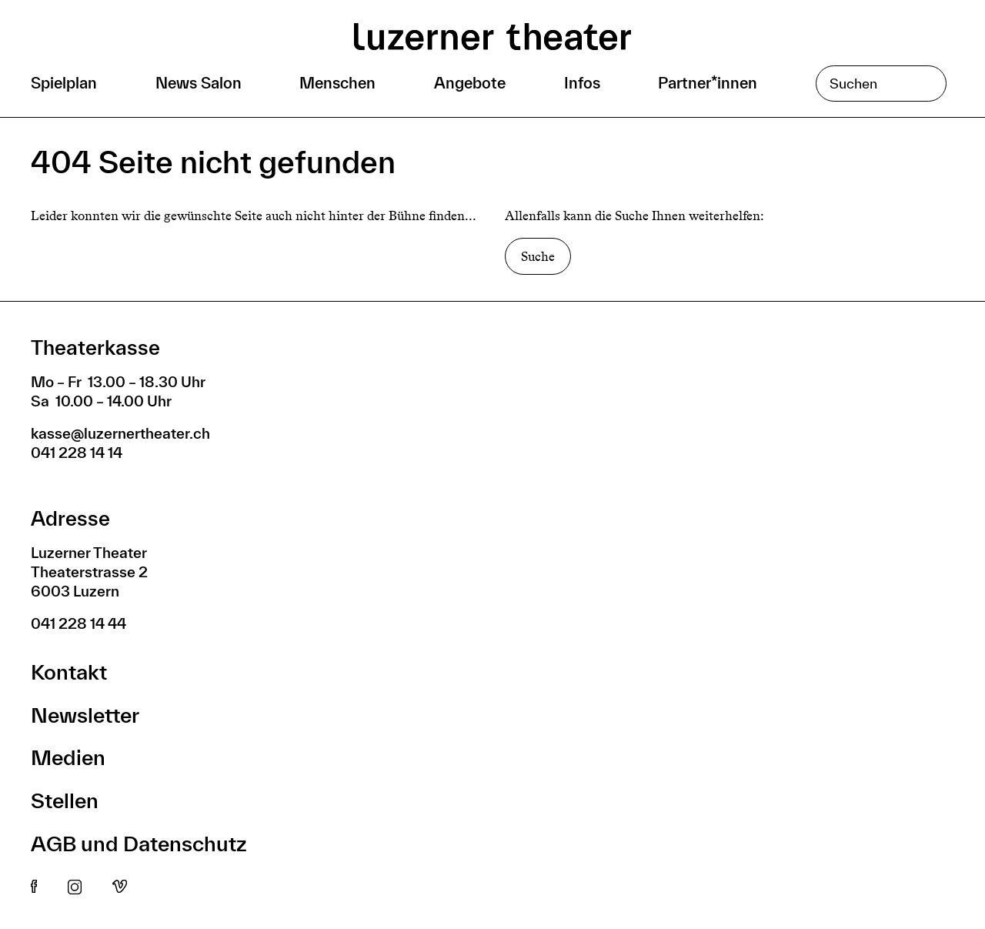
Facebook (34, 887)
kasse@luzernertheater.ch (120, 433)
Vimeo (119, 887)
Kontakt (69, 671)
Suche (538, 256)
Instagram (75, 887)
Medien (68, 757)
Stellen (64, 800)
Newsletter (85, 715)
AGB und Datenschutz (139, 843)
